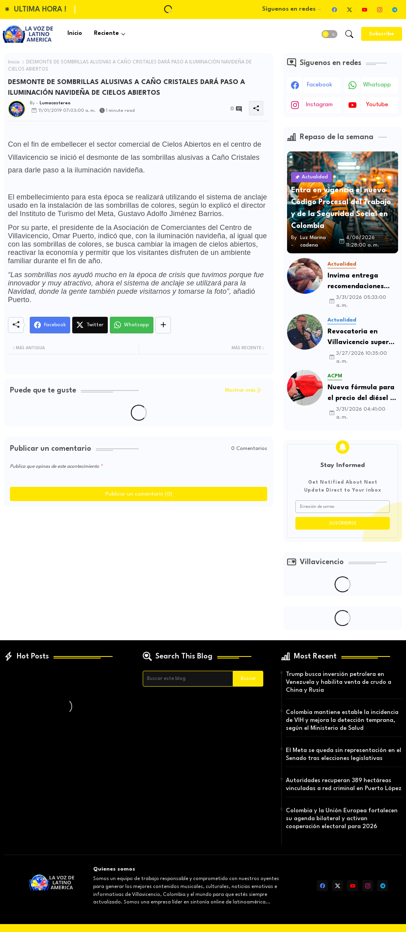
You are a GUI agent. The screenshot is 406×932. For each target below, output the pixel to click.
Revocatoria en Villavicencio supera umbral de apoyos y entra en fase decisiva (360, 338)
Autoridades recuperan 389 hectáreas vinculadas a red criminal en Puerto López (344, 785)
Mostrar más (240, 390)
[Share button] (163, 325)
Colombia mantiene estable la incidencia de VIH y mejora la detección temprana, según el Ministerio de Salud (342, 720)
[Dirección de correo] (342, 506)
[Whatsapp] (131, 325)
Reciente (106, 33)
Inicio (74, 33)
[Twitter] (90, 325)
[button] (329, 34)
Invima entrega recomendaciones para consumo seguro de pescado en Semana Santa (362, 282)
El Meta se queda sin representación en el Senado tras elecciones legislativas (343, 755)
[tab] (74, 34)
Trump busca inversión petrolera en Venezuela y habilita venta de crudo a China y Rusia (338, 682)
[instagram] (379, 9)
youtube (377, 105)
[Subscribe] (381, 34)
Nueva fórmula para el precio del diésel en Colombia (362, 394)
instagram (319, 105)
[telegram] (394, 9)
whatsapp (377, 85)
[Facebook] (50, 325)
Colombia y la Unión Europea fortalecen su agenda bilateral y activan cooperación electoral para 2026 (342, 819)
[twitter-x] (349, 9)
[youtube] (364, 9)
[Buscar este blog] (188, 679)
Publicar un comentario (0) (138, 494)
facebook (319, 85)
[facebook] (334, 9)
